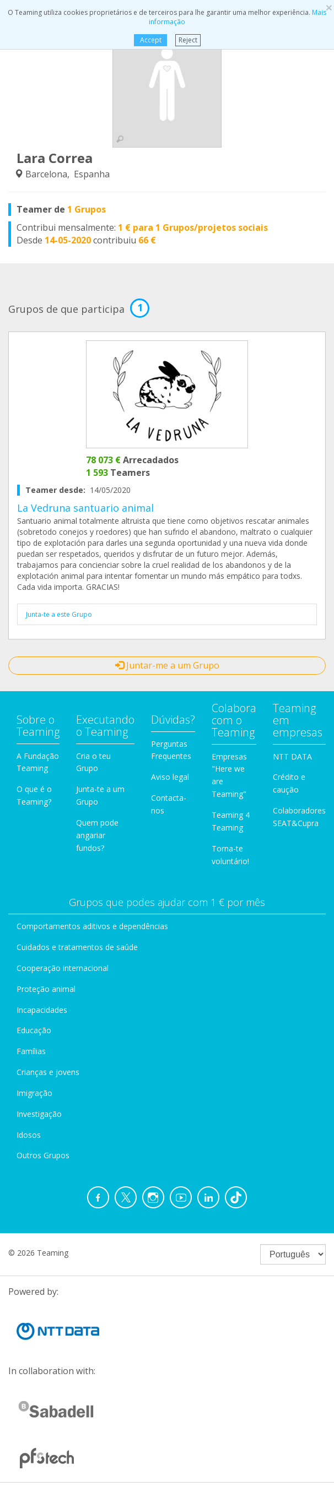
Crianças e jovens (48, 1072)
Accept (150, 40)
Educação (34, 1030)
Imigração (34, 1093)
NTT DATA (292, 756)
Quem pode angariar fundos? (97, 835)
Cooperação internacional (63, 968)
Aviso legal (170, 777)
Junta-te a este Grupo (59, 614)
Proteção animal (46, 989)
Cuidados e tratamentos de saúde (77, 947)
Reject (188, 40)
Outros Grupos (43, 1155)
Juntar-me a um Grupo (167, 665)
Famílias (31, 1051)
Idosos (29, 1135)
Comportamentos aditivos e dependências (92, 926)
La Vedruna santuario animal (85, 507)
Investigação (39, 1114)
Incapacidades (42, 1010)
